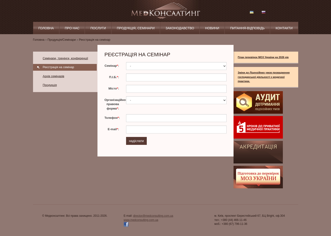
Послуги (98, 28)
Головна (46, 28)
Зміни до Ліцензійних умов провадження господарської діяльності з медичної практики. (264, 77)
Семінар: (111, 65)
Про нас (72, 28)
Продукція (50, 85)
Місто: (113, 88)
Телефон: (112, 118)
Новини (212, 28)
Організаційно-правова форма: (113, 104)
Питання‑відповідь (247, 28)
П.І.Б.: (114, 77)
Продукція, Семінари (135, 28)
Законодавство (180, 28)
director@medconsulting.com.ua (153, 215)
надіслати (136, 141)
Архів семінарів (53, 76)
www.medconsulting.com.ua (141, 220)
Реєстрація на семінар (94, 39)
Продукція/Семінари (61, 39)
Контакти (284, 28)
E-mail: (113, 129)
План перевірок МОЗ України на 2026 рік (263, 57)
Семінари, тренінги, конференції (65, 58)
